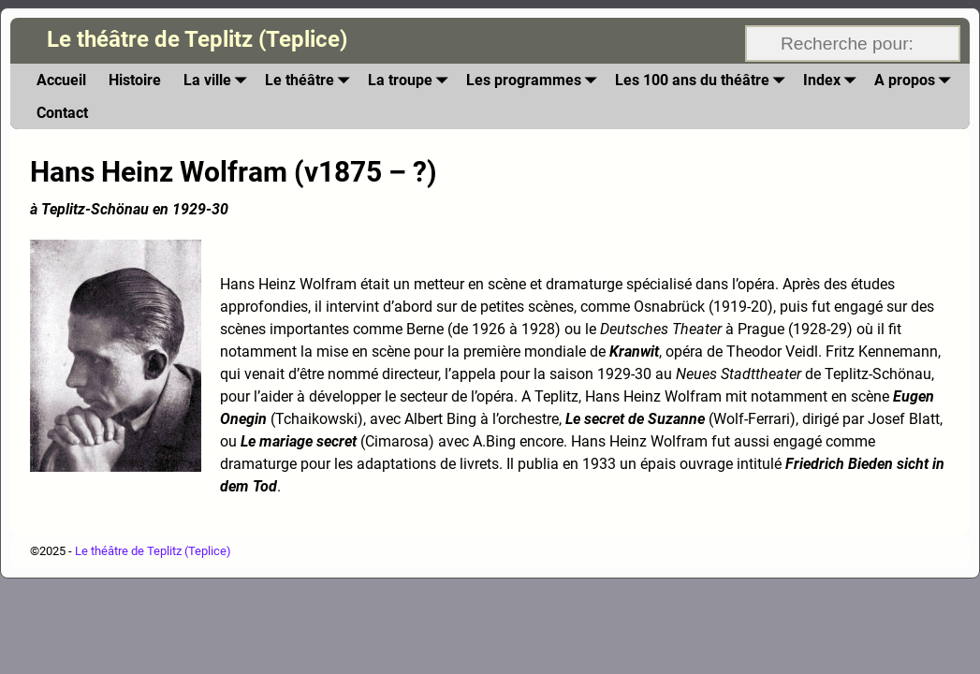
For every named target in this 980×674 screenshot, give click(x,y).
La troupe (411, 80)
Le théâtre (311, 80)
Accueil (61, 80)
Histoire (135, 80)
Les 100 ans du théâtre (703, 80)
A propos (916, 80)
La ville (218, 80)
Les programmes (535, 80)
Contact (62, 113)
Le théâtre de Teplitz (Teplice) (197, 39)
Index (833, 80)
